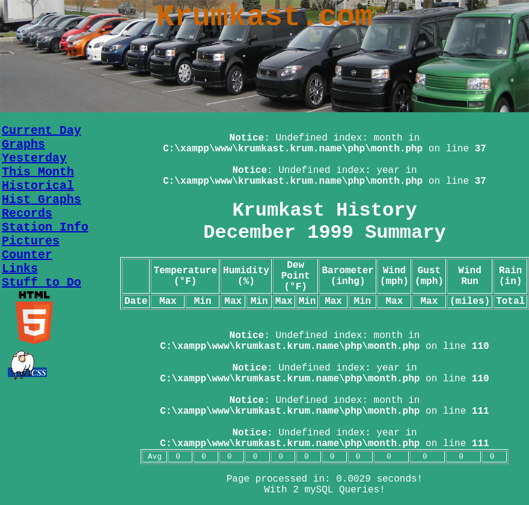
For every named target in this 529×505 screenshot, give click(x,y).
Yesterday (34, 158)
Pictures (31, 241)
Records (27, 213)
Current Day (41, 131)
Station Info (45, 227)
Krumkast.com (264, 17)
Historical (38, 186)
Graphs (23, 144)
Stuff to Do (41, 282)
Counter (27, 255)
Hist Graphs (41, 200)
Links (20, 269)
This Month (38, 172)
